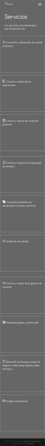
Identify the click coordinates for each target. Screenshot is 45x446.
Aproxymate (31, 443)
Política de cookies (34, 441)
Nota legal (26, 441)
